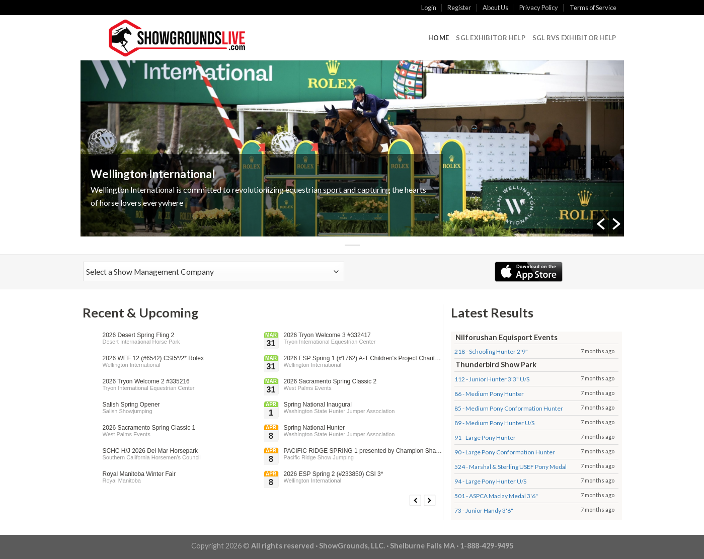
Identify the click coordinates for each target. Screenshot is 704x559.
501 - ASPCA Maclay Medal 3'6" (496, 496)
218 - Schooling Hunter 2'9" (491, 351)
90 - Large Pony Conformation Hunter (504, 452)
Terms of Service (593, 8)
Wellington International (153, 174)
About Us (495, 8)
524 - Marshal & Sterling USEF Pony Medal (510, 466)
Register (459, 8)
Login (428, 8)
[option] (352, 148)
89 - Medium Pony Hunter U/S (494, 423)
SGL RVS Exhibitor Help (574, 38)
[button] (600, 223)
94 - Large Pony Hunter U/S (490, 481)
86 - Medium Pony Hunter (489, 393)
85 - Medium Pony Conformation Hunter (508, 408)
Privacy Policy (538, 8)
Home (438, 38)
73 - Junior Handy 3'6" (483, 510)
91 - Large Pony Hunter (485, 437)
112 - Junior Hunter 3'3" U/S (491, 379)
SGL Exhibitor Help (490, 38)
